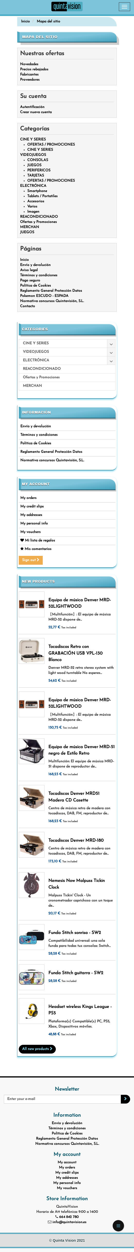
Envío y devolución (35, 426)
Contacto (27, 306)
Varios (32, 206)
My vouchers (30, 532)
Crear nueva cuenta (36, 112)
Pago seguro (30, 280)
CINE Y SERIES (33, 139)
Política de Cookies (35, 443)
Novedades (29, 64)
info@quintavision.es (69, 1222)
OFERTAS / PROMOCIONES (51, 145)
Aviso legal (29, 270)
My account (36, 484)
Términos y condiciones (39, 435)
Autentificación (32, 107)
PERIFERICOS (38, 170)
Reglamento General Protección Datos (51, 452)
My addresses (31, 515)
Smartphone (37, 191)
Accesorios (35, 201)
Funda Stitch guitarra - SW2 (75, 973)
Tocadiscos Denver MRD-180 (76, 840)
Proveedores (30, 80)
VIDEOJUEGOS (33, 155)
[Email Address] (62, 1099)
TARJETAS (35, 176)
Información (36, 412)
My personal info (34, 523)
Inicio (24, 260)
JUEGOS (34, 165)
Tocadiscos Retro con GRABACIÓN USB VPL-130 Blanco (75, 653)
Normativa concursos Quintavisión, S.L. (52, 460)
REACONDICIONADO (39, 217)
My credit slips (32, 506)
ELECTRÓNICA (33, 186)
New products (38, 581)
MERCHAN (29, 227)
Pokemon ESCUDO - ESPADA (44, 296)
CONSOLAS (37, 160)
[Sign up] (125, 1099)
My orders (28, 498)
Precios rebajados (34, 69)
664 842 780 (69, 1217)
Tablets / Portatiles (42, 196)
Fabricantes (29, 75)
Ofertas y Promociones (38, 222)
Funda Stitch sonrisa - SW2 (74, 933)
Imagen (33, 212)
